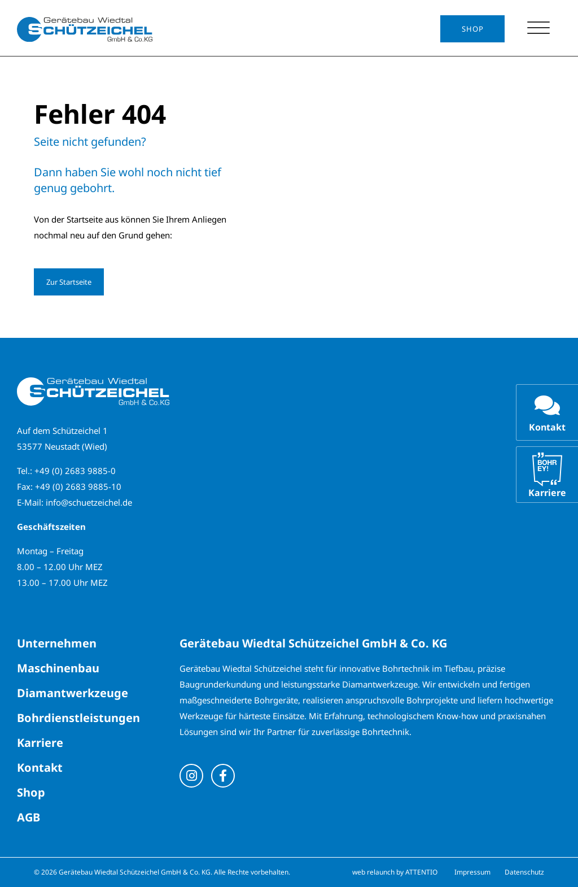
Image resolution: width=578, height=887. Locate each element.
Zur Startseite (68, 282)
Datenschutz (524, 872)
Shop (473, 29)
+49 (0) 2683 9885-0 (75, 470)
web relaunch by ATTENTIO (394, 872)
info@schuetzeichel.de (89, 502)
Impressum (472, 872)
